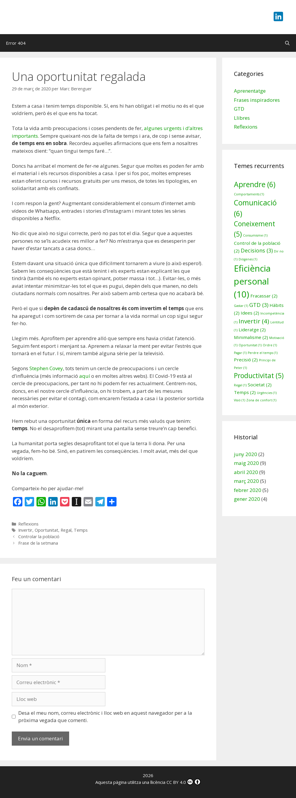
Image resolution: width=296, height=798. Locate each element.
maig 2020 (246, 463)
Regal (66, 530)
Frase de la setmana (38, 543)
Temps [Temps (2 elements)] (245, 392)
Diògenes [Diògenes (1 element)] (248, 259)
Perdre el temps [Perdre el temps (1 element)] (262, 353)
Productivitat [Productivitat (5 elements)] (259, 375)
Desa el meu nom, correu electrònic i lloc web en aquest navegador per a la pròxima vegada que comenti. (105, 716)
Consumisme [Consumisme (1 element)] (255, 235)
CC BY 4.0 (184, 782)
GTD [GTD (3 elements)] (258, 304)
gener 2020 (247, 499)
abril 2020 (246, 472)
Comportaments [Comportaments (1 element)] (249, 194)
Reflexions (28, 524)
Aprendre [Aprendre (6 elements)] (254, 184)
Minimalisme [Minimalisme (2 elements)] (251, 337)
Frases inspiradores (257, 100)
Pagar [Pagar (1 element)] (240, 353)
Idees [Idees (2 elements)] (250, 313)
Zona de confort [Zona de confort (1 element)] (261, 400)
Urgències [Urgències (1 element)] (267, 393)
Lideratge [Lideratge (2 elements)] (252, 329)
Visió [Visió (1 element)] (239, 400)
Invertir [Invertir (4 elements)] (254, 321)
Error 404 (16, 43)
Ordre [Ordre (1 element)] (270, 345)
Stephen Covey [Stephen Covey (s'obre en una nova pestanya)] (46, 368)
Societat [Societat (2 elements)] (260, 385)
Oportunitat (46, 530)
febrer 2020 (247, 490)
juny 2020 (245, 454)
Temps (81, 530)
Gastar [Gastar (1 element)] (241, 306)
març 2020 (246, 481)
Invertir (25, 530)
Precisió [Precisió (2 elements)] (246, 360)
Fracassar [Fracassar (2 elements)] (263, 296)
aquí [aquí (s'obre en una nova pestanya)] (84, 376)
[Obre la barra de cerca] (287, 43)
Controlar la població (38, 536)
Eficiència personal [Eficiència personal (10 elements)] (252, 281)
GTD (239, 108)
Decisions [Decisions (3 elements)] (257, 250)
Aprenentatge (250, 90)
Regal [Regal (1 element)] (240, 385)
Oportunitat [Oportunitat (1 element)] (250, 345)
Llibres (242, 117)
